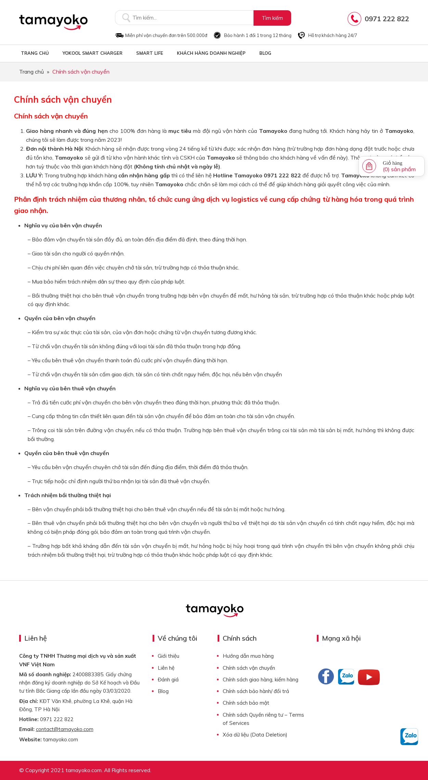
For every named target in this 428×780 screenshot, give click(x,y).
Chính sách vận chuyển (249, 668)
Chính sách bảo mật (246, 703)
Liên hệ (166, 668)
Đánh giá (168, 679)
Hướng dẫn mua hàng (248, 656)
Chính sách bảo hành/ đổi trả (256, 691)
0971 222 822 (387, 18)
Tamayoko (53, 22)
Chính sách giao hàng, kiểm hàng (260, 679)
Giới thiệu (168, 656)
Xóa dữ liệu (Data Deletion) (255, 734)
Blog (163, 691)
